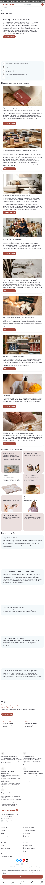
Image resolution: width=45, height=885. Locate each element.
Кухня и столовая (28, 851)
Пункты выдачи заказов (7, 836)
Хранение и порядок (29, 830)
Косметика (26, 833)
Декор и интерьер (28, 827)
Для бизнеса (4, 854)
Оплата (3, 845)
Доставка (3, 842)
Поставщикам (5, 851)
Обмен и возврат (5, 848)
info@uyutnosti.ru (7, 819)
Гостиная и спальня (29, 848)
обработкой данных (33, 870)
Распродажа (27, 839)
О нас (2, 833)
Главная (3, 11)
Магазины (4, 827)
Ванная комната (28, 845)
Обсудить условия (9, 36)
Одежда (26, 836)
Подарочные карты (6, 856)
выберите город (27, 4)
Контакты (3, 830)
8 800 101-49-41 (6, 816)
